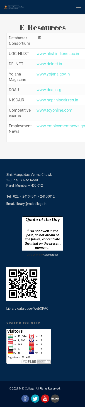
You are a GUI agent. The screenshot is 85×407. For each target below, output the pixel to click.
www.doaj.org (48, 89)
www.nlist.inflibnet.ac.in (57, 53)
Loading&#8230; (43, 233)
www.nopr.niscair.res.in (57, 100)
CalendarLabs (50, 255)
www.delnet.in (49, 63)
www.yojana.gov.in (53, 74)
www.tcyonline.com (54, 110)
